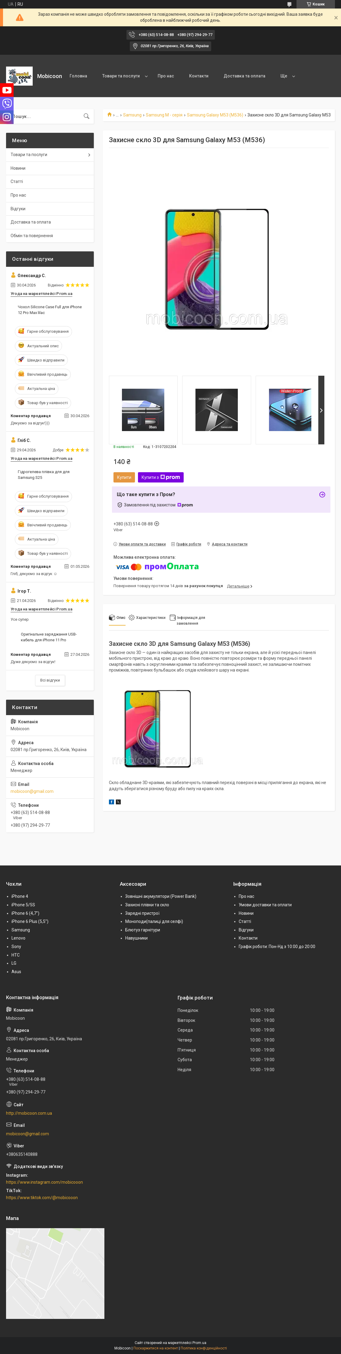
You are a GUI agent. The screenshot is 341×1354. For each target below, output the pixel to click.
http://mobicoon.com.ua (29, 1113)
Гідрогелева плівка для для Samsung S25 (44, 474)
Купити (124, 477)
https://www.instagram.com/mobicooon (44, 1182)
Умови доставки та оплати (265, 904)
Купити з (161, 477)
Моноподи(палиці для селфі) (154, 921)
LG (13, 963)
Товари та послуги (121, 76)
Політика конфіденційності (204, 1348)
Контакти (198, 76)
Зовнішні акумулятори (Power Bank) (160, 896)
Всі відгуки (50, 680)
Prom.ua (199, 1343)
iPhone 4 (19, 896)
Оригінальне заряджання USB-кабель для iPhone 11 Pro (49, 637)
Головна (78, 76)
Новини (18, 168)
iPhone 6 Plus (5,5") (29, 921)
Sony (16, 946)
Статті (17, 181)
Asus (16, 971)
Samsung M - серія (164, 115)
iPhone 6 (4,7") (25, 913)
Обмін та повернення (32, 235)
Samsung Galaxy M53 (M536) (215, 115)
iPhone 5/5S (23, 904)
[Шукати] (86, 116)
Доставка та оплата (244, 76)
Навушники (136, 938)
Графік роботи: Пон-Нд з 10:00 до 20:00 (277, 946)
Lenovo (18, 938)
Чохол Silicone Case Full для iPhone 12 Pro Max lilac (50, 310)
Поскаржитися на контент (155, 1348)
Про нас (166, 76)
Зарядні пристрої (142, 913)
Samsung (132, 115)
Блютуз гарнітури (142, 929)
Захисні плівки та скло (147, 904)
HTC (15, 955)
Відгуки (18, 208)
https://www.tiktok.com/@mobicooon (42, 1197)
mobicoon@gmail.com (32, 791)
